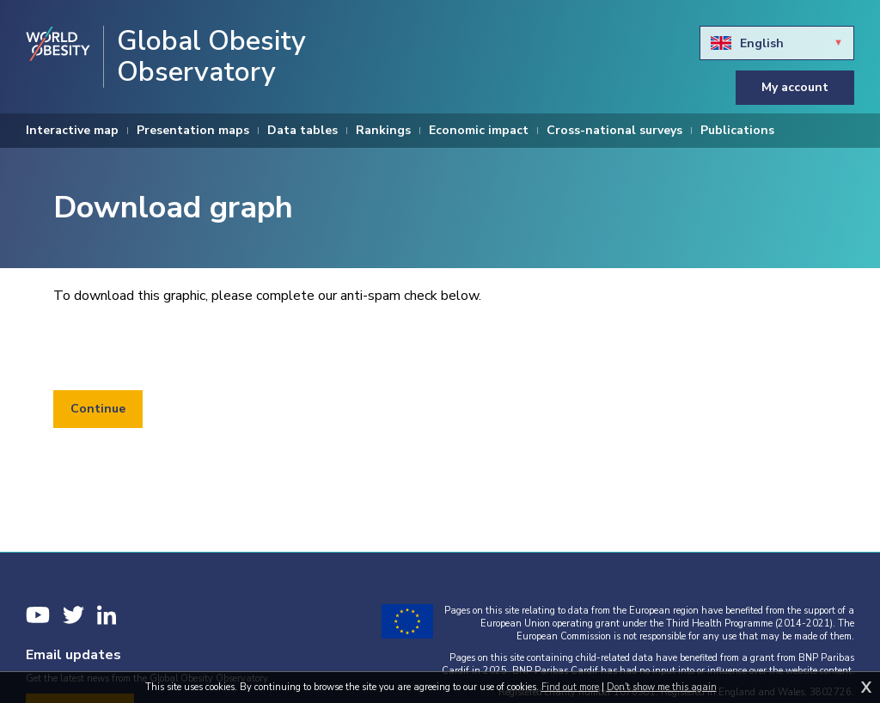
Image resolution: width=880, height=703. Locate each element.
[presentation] (184, 348)
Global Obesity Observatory (211, 57)
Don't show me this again (662, 687)
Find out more (570, 687)
